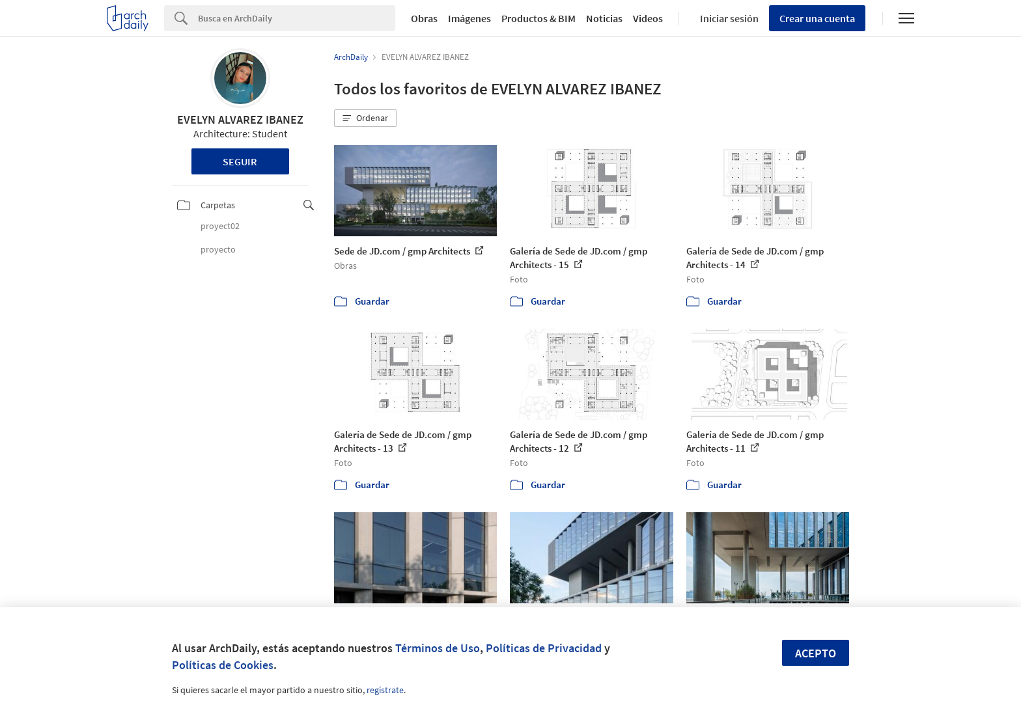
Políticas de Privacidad (544, 647)
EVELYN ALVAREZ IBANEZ (240, 119)
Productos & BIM (538, 18)
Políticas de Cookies (222, 664)
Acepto (815, 653)
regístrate (385, 690)
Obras (424, 18)
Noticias (604, 18)
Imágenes (469, 18)
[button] (365, 118)
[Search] (296, 18)
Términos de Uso (437, 647)
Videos (648, 18)
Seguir (240, 161)
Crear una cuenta (817, 18)
